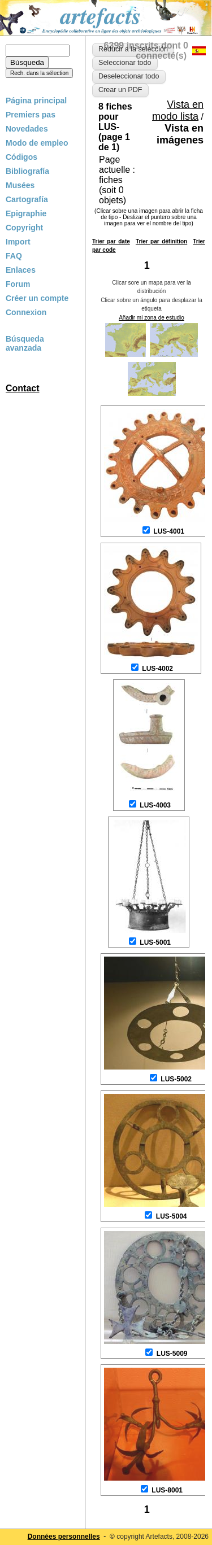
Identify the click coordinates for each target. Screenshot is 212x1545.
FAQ (14, 255)
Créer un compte (37, 298)
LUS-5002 (176, 1079)
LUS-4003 (155, 805)
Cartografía (27, 199)
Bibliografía (27, 171)
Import (18, 241)
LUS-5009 (172, 1354)
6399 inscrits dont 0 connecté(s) (146, 50)
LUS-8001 (167, 1490)
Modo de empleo (37, 142)
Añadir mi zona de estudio (151, 318)
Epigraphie (26, 213)
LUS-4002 (157, 669)
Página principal (36, 100)
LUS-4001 (168, 531)
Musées (20, 185)
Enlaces (21, 269)
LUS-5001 (155, 942)
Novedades (27, 128)
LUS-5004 (171, 1216)
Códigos (21, 157)
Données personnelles (64, 1536)
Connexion (26, 312)
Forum (18, 284)
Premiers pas (30, 114)
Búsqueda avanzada (25, 343)
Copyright (24, 227)
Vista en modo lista (178, 110)
